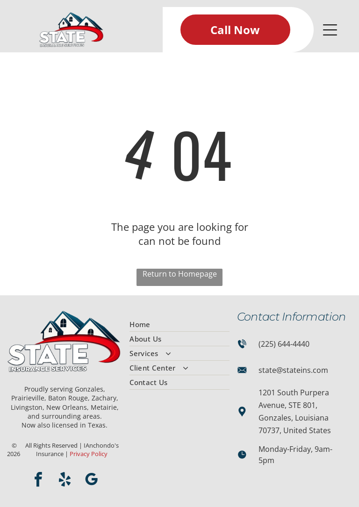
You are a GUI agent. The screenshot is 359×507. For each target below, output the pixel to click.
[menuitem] (179, 324)
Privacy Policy (89, 454)
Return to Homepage (180, 274)
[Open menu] (330, 30)
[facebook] (38, 481)
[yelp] (64, 481)
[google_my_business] (91, 481)
